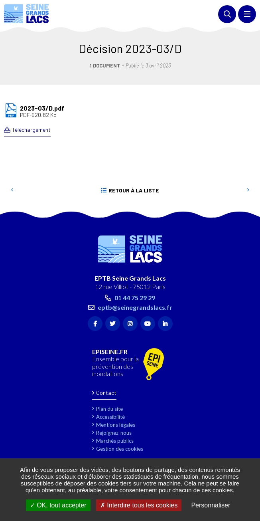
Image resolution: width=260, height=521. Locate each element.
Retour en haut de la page (242, 214)
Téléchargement (31, 129)
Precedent (12, 190)
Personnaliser (210, 505)
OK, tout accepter (58, 505)
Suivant (248, 190)
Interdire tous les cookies (138, 505)
